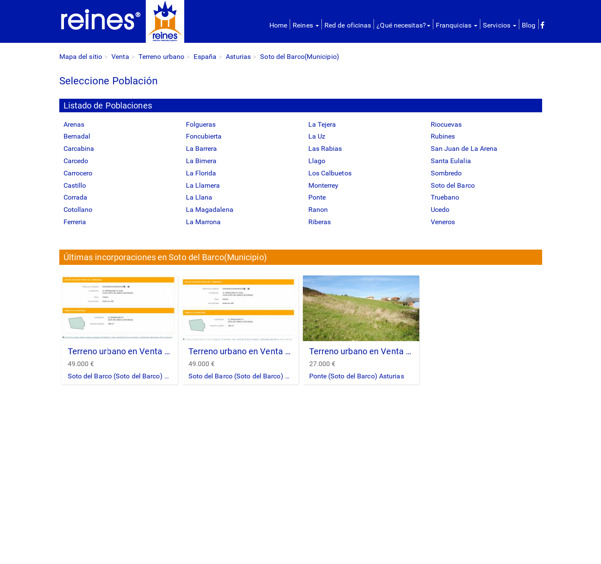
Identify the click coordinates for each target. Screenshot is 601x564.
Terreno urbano (161, 57)
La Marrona (203, 222)
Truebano (445, 197)
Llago (317, 161)
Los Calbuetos (330, 173)
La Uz (317, 136)
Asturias (238, 57)
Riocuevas (446, 124)
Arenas (74, 124)
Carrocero (78, 173)
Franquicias (456, 25)
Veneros (443, 222)
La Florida (201, 173)
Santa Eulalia (451, 161)
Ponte (317, 197)
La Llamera (203, 185)
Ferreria (75, 222)
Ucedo (440, 210)
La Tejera (322, 124)
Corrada (76, 197)
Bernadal (77, 136)
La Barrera (201, 148)
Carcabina (79, 148)
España (205, 57)
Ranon (318, 210)
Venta (120, 57)
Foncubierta (204, 136)
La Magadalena (209, 210)
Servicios (499, 25)
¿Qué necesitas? (403, 25)
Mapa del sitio (80, 57)
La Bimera (201, 161)
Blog (528, 25)
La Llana (199, 197)
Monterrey (323, 185)
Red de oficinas (347, 25)
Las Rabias (325, 148)
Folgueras (201, 124)
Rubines (443, 136)
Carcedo (76, 161)
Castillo (75, 185)
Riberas (319, 222)
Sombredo (446, 173)
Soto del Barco (453, 185)
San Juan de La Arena (464, 148)
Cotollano (78, 210)
